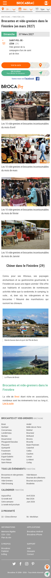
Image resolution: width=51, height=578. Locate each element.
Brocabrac (5, 548)
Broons (29, 439)
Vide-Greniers (7, 481)
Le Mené (30, 460)
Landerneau (6, 433)
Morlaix (4, 436)
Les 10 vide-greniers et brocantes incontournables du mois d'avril (25, 125)
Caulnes (29, 454)
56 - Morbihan (32, 517)
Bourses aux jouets (34, 481)
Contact (30, 554)
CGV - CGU (5, 534)
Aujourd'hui (6, 496)
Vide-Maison (31, 475)
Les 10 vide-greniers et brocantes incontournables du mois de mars (25, 168)
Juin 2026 (30, 502)
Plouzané (5, 445)
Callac (29, 451)
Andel (28, 424)
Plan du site (6, 537)
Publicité (5, 551)
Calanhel (30, 448)
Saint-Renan (6, 462)
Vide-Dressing (7, 483)
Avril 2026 (30, 496)
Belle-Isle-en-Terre (33, 427)
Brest (17, 396)
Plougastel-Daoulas (9, 442)
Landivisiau (6, 454)
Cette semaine (7, 502)
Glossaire (31, 551)
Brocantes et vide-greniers (12, 475)
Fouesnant (5, 451)
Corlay (29, 462)
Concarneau (6, 430)
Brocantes (5, 478)
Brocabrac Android (35, 531)
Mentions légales (8, 531)
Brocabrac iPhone (34, 534)
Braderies (30, 483)
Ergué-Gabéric (7, 457)
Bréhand (30, 436)
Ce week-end (6, 499)
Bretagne (5, 17)
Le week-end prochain (10, 504)
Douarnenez (6, 439)
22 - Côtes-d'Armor (9, 517)
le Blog (4, 554)
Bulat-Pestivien (32, 445)
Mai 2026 (30, 499)
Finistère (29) (18, 17)
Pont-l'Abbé (6, 460)
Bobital (29, 430)
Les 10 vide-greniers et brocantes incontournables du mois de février (25, 211)
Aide (29, 548)
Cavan (29, 457)
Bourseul (30, 433)
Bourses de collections (35, 478)
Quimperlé (5, 448)
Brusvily (29, 442)
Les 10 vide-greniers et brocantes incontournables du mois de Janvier (25, 254)
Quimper (5, 427)
